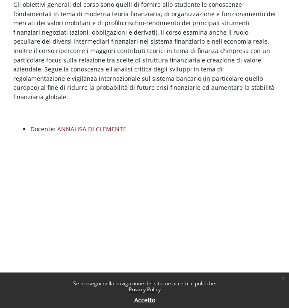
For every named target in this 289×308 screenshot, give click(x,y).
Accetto (144, 300)
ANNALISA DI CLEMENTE (92, 129)
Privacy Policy (145, 289)
